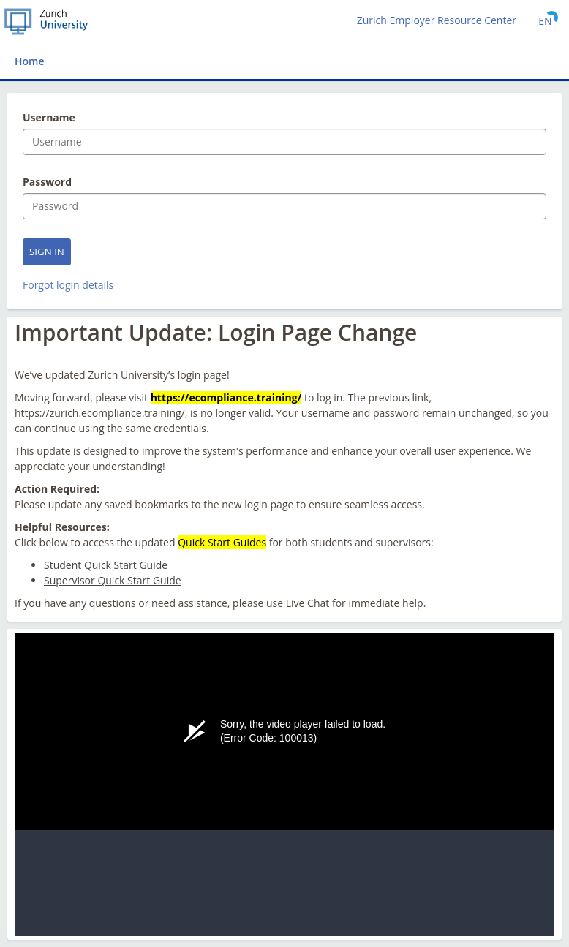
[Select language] (545, 20)
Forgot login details (68, 285)
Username (49, 117)
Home (30, 61)
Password (47, 182)
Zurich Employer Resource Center (436, 20)
